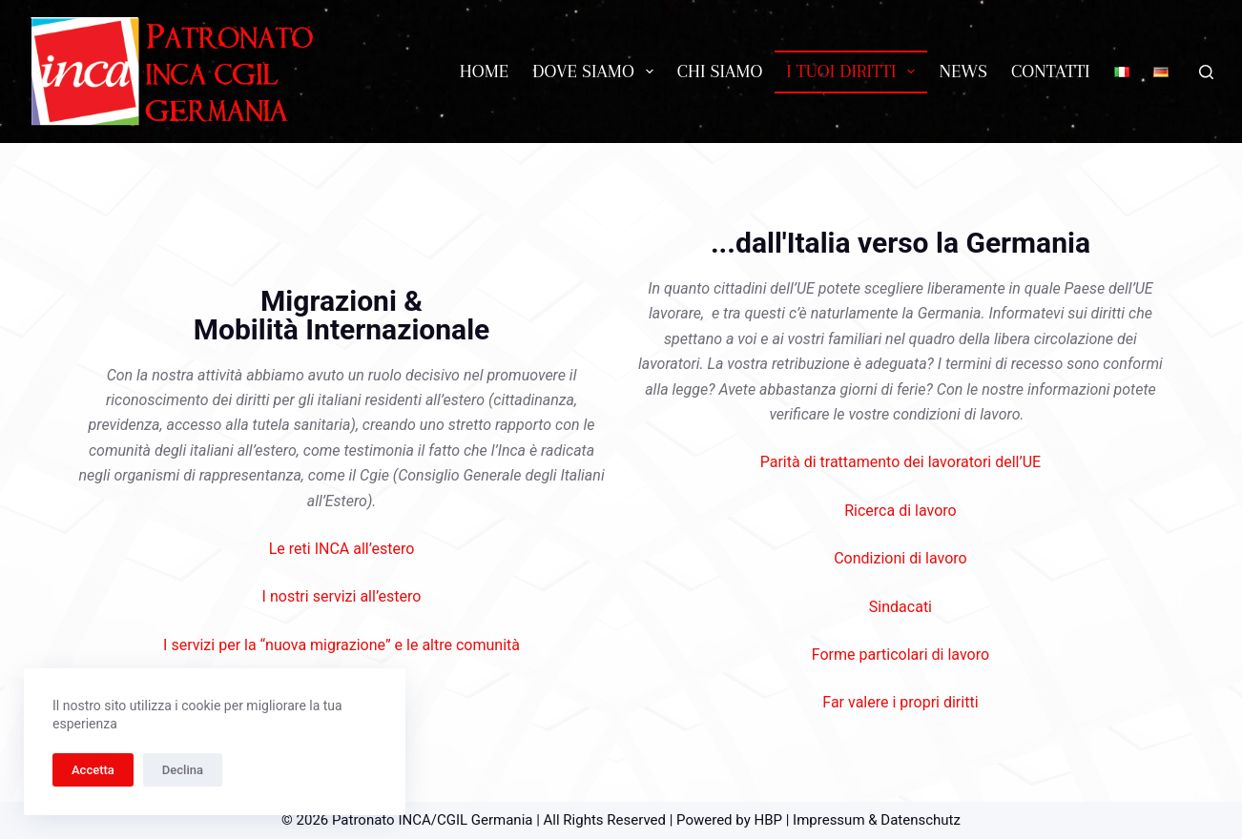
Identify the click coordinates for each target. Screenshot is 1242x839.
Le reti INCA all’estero (342, 549)
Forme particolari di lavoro (900, 654)
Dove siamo (596, 71)
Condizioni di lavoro (900, 558)
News (963, 71)
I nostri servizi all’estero (342, 596)
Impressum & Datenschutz (877, 820)
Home (484, 71)
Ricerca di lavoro (900, 510)
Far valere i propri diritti (900, 702)
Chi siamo (720, 71)
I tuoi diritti (854, 71)
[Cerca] (1206, 72)
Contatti (1050, 71)
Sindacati (900, 607)
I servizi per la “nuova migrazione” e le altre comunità (341, 645)
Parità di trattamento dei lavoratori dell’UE (900, 462)
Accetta (93, 770)
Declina (182, 770)
